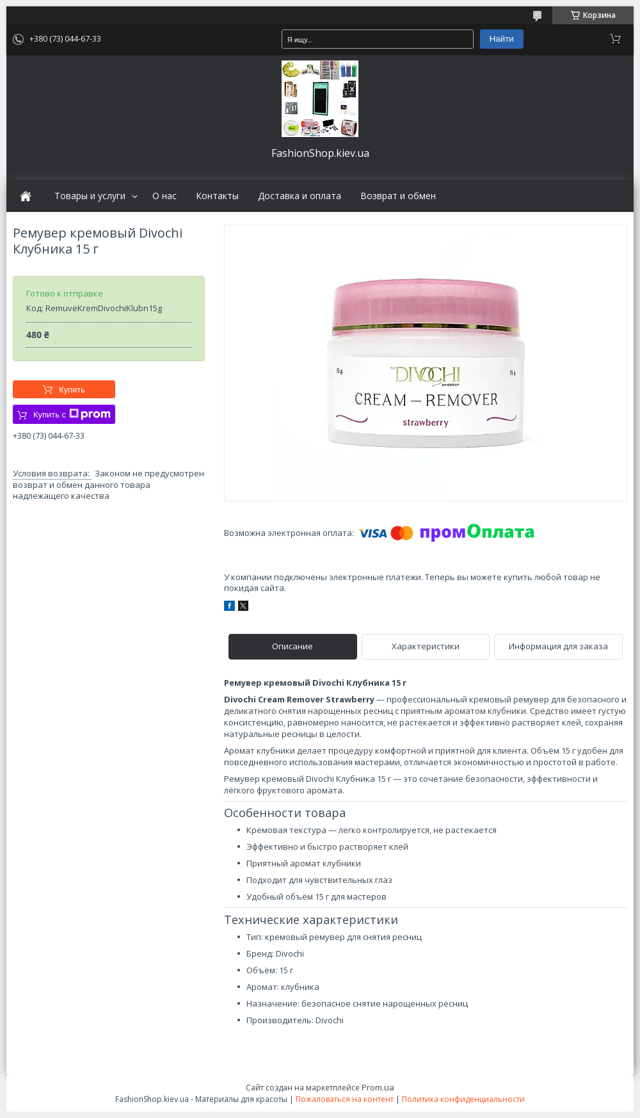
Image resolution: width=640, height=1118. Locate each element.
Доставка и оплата (299, 196)
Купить (72, 389)
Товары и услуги (89, 196)
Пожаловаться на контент (345, 1099)
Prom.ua (378, 1087)
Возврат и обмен (398, 196)
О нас (164, 196)
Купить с (72, 414)
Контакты (217, 196)
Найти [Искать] (502, 39)
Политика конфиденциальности (463, 1099)
